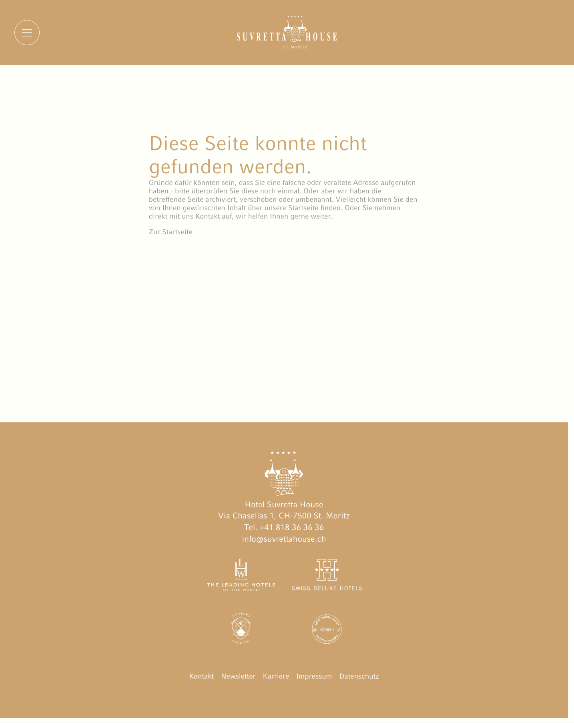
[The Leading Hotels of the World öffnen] (241, 576)
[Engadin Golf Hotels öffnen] (241, 630)
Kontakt (201, 676)
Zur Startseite (171, 231)
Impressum (314, 676)
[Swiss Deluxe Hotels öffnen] (327, 576)
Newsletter (238, 676)
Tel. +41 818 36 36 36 (284, 527)
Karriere (276, 676)
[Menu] (27, 32)
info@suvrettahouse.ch (284, 539)
